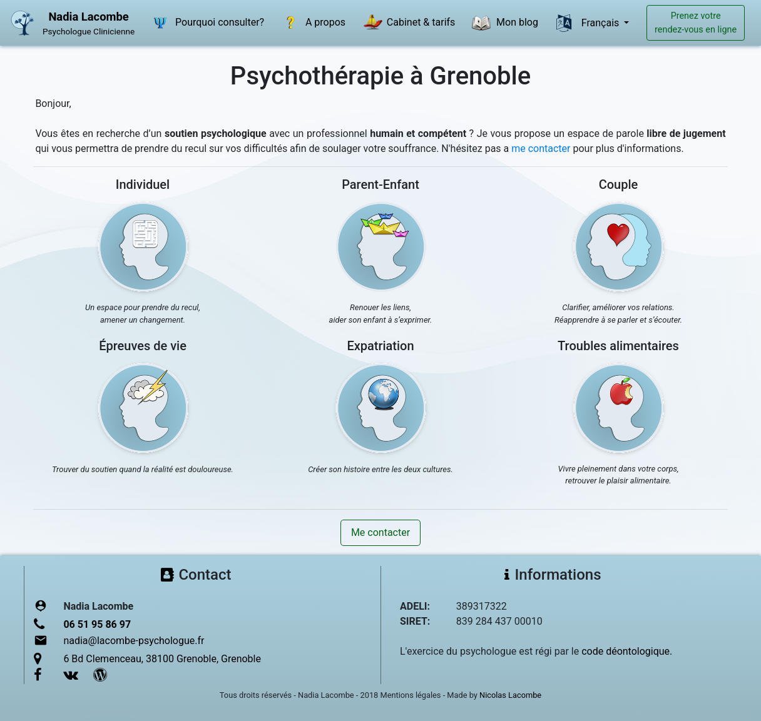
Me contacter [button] (380, 532)
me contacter (540, 148)
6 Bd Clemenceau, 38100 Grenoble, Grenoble (162, 659)
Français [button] (601, 23)
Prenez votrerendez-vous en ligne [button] (696, 23)
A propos (311, 23)
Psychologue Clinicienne (89, 31)
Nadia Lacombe (88, 16)
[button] (143, 246)
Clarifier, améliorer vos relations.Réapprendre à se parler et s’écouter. (618, 314)
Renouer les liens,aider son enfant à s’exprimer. (380, 314)
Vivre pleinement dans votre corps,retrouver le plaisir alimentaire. (618, 475)
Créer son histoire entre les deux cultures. (380, 469)
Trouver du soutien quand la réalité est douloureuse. (142, 469)
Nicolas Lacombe (510, 695)
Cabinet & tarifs (407, 23)
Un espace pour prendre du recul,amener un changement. (142, 314)
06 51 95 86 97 (97, 624)
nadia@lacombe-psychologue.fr (133, 641)
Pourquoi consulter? (206, 23)
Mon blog (503, 23)
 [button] (563, 23)
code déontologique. (626, 651)
